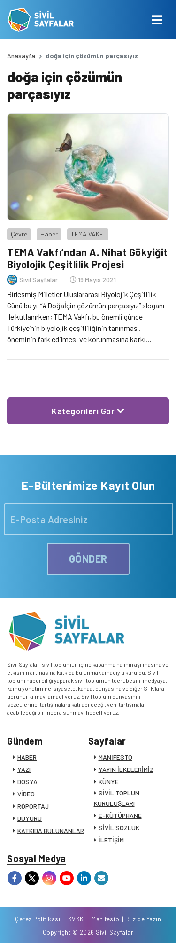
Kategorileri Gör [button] (88, 411)
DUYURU (29, 818)
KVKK (76, 919)
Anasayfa (21, 56)
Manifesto (106, 919)
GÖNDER (88, 558)
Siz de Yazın (144, 919)
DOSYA (27, 782)
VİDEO (26, 794)
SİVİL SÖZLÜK (119, 828)
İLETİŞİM (111, 840)
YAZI (24, 769)
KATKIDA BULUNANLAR (50, 830)
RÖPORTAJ (33, 806)
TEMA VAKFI (88, 234)
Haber (49, 234)
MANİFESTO (115, 757)
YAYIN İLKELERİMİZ (126, 769)
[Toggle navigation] (156, 19)
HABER (27, 757)
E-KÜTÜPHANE (120, 815)
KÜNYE (109, 782)
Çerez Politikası (37, 919)
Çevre (19, 234)
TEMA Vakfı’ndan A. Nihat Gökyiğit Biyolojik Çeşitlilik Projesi (87, 258)
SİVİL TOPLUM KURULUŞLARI (116, 798)
